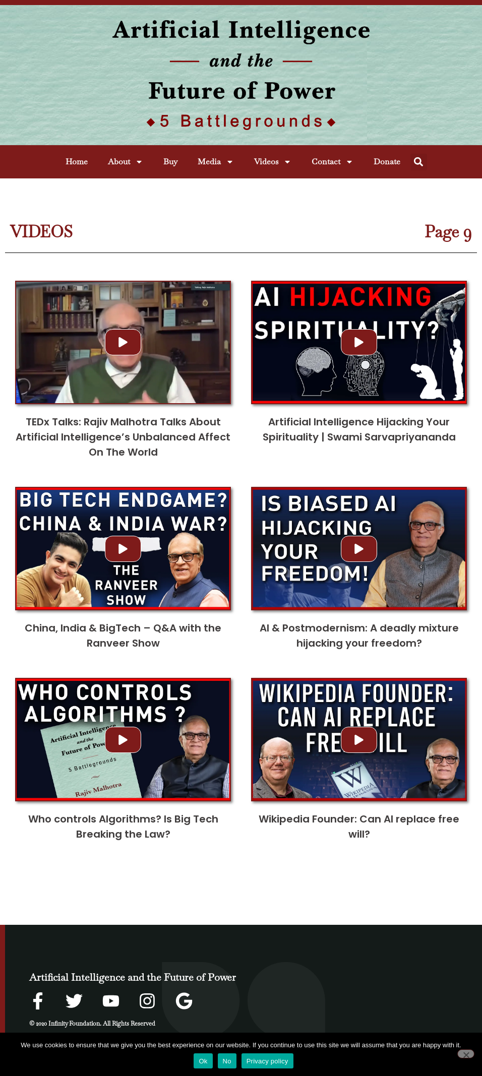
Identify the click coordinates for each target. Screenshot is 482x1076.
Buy (170, 161)
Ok (203, 1061)
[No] (465, 1053)
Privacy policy (267, 1061)
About (125, 162)
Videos (272, 162)
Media (216, 162)
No (227, 1061)
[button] (418, 162)
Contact (332, 162)
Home (77, 161)
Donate (387, 161)
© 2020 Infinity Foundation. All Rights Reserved (92, 1024)
